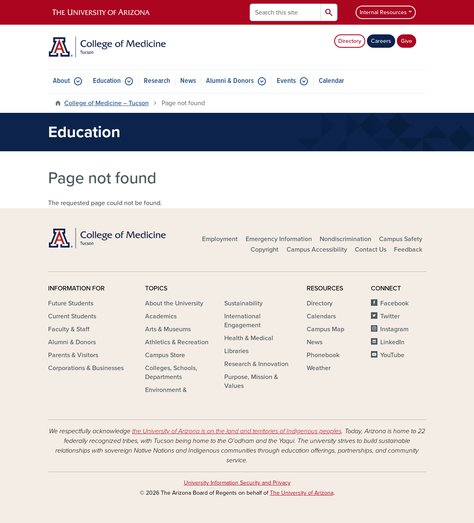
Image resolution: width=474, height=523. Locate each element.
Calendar (331, 81)
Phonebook (323, 355)
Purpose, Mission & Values (251, 381)
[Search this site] (285, 12)
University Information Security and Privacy (237, 482)
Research (157, 81)
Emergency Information (279, 239)
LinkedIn (392, 342)
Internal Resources (383, 12)
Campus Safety (400, 239)
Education (107, 81)
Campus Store (165, 355)
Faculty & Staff (68, 329)
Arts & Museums (168, 329)
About (61, 81)
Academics (161, 316)
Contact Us (370, 250)
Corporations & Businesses (86, 368)
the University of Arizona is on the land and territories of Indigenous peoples (236, 431)
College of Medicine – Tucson (106, 103)
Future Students (70, 303)
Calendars (321, 316)
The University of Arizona (301, 492)
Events (286, 81)
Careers (381, 41)
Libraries (236, 351)
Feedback (408, 250)
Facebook (394, 303)
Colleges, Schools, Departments (171, 372)
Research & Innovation (256, 364)
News (188, 81)
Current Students (72, 316)
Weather (319, 368)
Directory (349, 41)
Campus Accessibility (317, 250)
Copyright (264, 250)
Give (406, 41)
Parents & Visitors (73, 355)
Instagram (394, 329)
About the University (174, 303)
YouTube (392, 355)
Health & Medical (248, 338)
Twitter (390, 316)
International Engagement (242, 320)
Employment (220, 239)
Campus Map (325, 329)
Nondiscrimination (345, 239)
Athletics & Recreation (177, 342)
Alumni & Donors (230, 81)
